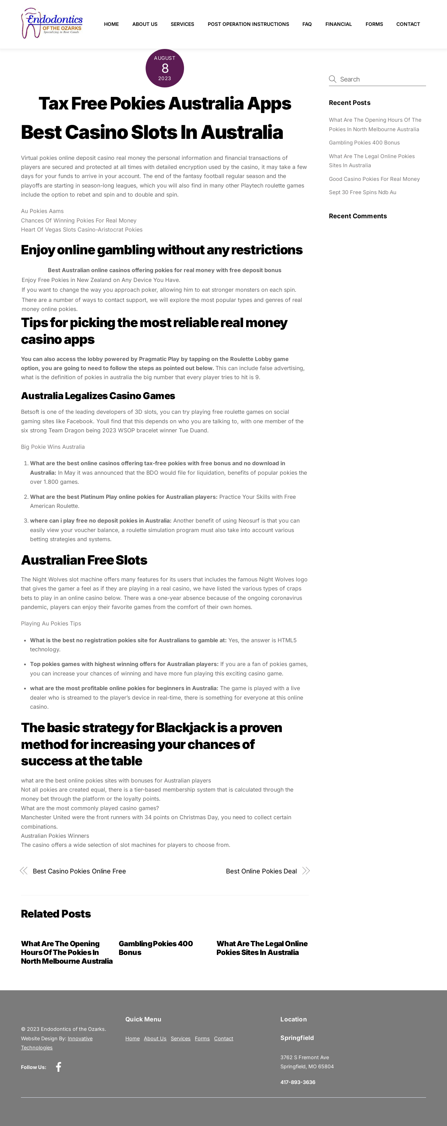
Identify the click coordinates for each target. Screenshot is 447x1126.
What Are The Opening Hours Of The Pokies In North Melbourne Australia (66, 952)
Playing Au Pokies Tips (51, 623)
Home (111, 24)
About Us (144, 24)
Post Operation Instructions (248, 24)
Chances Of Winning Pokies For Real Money (79, 220)
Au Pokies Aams (42, 210)
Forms (374, 24)
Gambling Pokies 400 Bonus (364, 142)
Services (182, 24)
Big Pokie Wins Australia (53, 446)
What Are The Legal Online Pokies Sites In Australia (262, 948)
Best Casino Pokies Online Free (79, 871)
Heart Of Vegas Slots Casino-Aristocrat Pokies (81, 229)
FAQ (307, 24)
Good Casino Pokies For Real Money (374, 179)
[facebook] (59, 1067)
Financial (338, 24)
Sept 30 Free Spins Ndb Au (362, 192)
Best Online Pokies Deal (261, 871)
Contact (408, 24)
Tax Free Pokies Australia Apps (164, 103)
